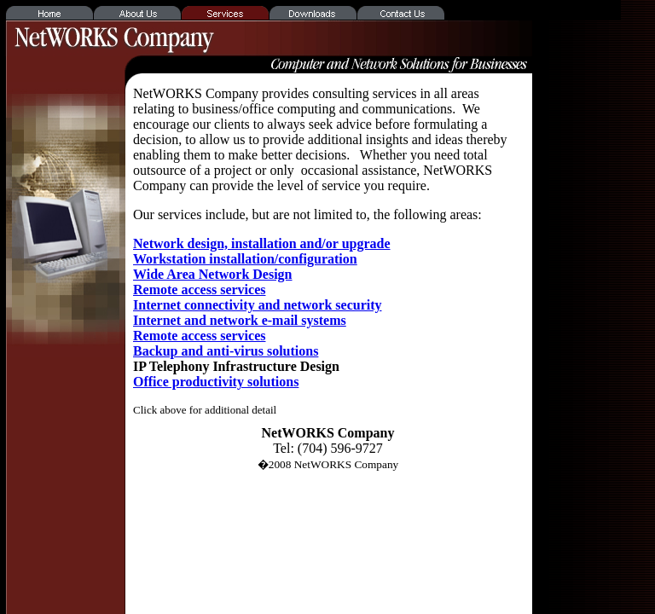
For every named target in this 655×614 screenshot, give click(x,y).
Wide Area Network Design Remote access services (213, 282)
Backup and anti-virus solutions (225, 351)
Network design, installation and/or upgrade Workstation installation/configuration (262, 251)
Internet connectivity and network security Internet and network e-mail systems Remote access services (257, 320)
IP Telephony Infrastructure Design (236, 366)
